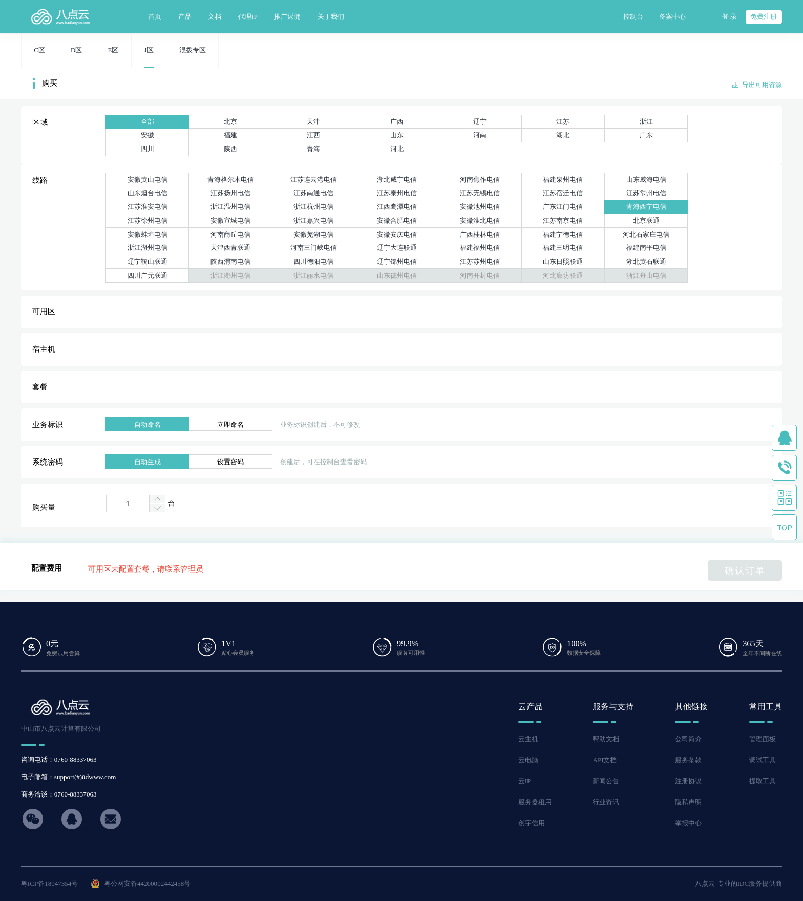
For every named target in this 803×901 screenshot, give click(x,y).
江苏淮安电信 (147, 207)
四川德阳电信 (313, 261)
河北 (397, 149)
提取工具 (762, 781)
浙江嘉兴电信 (313, 220)
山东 (397, 135)
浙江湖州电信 (147, 248)
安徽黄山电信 (147, 179)
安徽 (147, 135)
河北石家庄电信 (646, 234)
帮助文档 (606, 739)
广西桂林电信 (480, 234)
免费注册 (763, 16)
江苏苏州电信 (480, 261)
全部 (147, 121)
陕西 (230, 149)
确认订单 (745, 570)
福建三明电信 (563, 248)
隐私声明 (688, 802)
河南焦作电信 (480, 179)
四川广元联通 (147, 275)
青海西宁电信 (646, 207)
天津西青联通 (230, 248)
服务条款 (688, 760)
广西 (397, 121)
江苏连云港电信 (313, 179)
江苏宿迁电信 (563, 193)
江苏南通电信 (313, 193)
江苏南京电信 (563, 220)
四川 (147, 149)
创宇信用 (531, 823)
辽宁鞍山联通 (147, 261)
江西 (313, 135)
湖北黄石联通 (646, 261)
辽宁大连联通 (397, 248)
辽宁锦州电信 (397, 261)
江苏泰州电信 (397, 193)
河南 (480, 135)
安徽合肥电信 (397, 220)
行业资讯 (606, 802)
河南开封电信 (480, 275)
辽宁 (480, 121)
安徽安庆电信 (397, 234)
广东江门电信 (563, 207)
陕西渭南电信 (230, 261)
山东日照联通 (563, 261)
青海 (313, 149)
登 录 (729, 16)
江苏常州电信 (646, 193)
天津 (313, 121)
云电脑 (528, 760)
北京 (230, 121)
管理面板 (762, 739)
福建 (230, 135)
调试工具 (762, 760)
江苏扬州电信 (230, 193)
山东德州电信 (397, 275)
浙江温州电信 (230, 207)
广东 (646, 135)
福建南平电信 (646, 248)
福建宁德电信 (563, 234)
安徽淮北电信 (480, 220)
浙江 (646, 121)
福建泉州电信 (563, 179)
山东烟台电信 (147, 193)
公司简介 (688, 739)
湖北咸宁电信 (397, 179)
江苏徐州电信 (147, 220)
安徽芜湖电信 (313, 234)
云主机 (528, 739)
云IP (524, 781)
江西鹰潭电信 (397, 207)
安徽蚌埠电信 (147, 234)
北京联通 (646, 220)
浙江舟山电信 (646, 275)
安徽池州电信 (480, 207)
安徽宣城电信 (230, 220)
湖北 (562, 135)
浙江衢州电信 (230, 275)
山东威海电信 (646, 179)
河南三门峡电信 (313, 248)
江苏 (562, 121)
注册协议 (688, 781)
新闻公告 (606, 781)
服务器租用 (535, 802)
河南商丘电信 (230, 234)
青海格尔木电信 (230, 179)
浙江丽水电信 (313, 275)
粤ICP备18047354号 (49, 883)
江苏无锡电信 (480, 193)
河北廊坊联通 (563, 275)
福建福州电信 (480, 248)
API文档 (605, 760)
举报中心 (688, 823)
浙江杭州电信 (313, 207)
